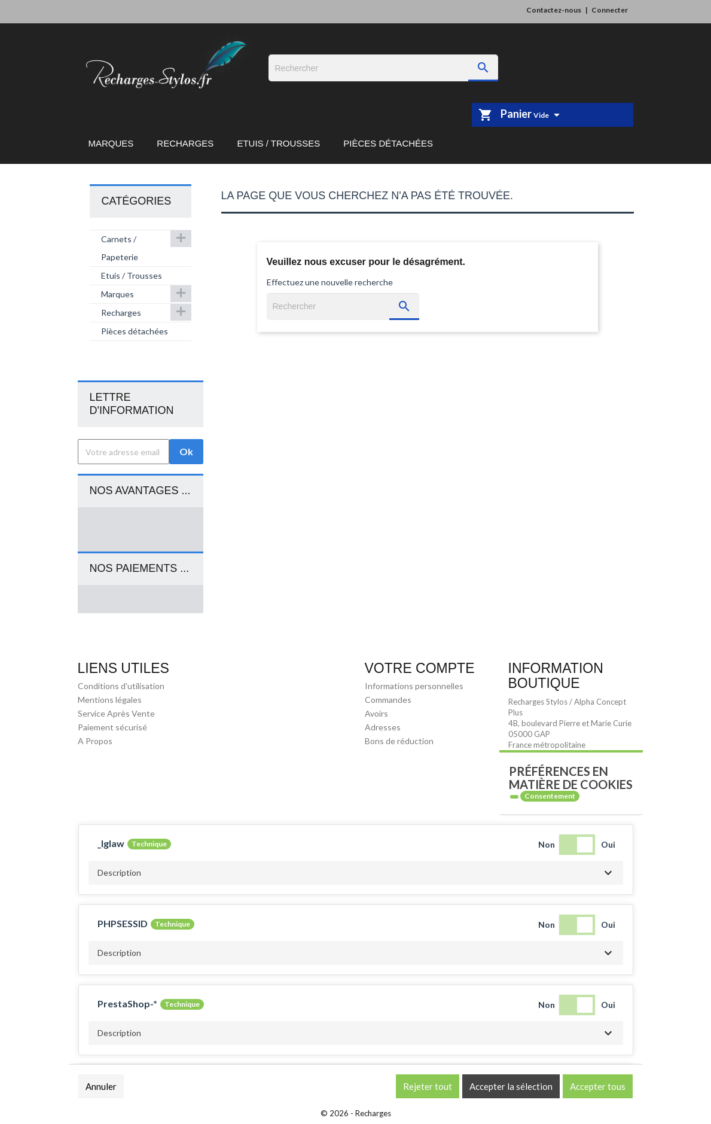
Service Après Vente (116, 713)
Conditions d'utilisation (121, 686)
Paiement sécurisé (112, 727)
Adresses (383, 727)
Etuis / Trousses (278, 143)
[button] (356, 873)
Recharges (185, 143)
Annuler (101, 1086)
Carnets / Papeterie (119, 248)
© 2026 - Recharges (356, 1113)
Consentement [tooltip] (549, 795)
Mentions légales (110, 699)
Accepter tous (597, 1086)
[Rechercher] (383, 67)
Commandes (388, 699)
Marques (111, 143)
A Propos (95, 741)
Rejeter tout (427, 1086)
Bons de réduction (399, 741)
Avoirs (376, 713)
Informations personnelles (414, 686)
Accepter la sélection (511, 1086)
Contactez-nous (553, 9)
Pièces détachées (388, 143)
